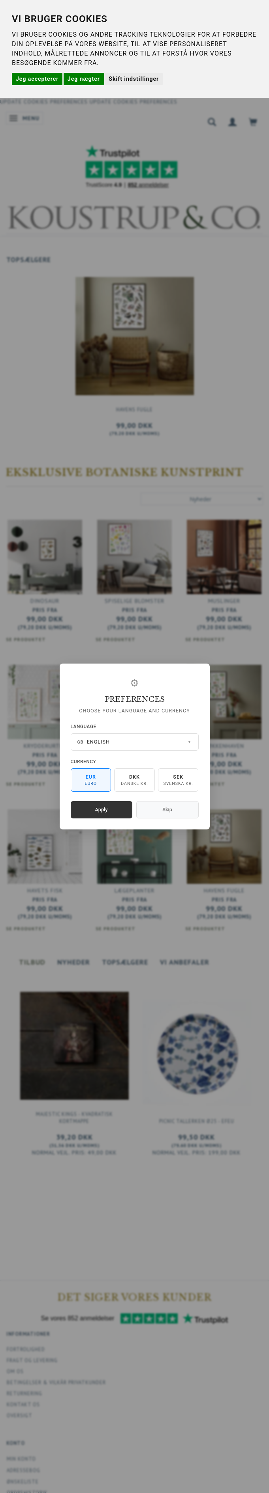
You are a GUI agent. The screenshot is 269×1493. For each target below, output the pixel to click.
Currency (83, 761)
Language (83, 726)
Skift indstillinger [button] (134, 79)
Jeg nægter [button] (84, 79)
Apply (101, 810)
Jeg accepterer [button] (37, 79)
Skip (167, 810)
